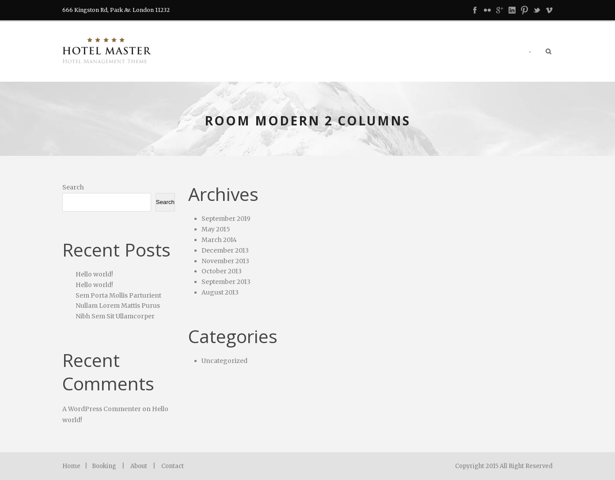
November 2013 (225, 261)
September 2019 (226, 219)
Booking (104, 466)
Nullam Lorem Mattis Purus (118, 306)
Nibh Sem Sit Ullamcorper (115, 316)
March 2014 (219, 240)
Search (73, 187)
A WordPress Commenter (101, 409)
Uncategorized (224, 361)
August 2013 (220, 292)
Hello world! (94, 274)
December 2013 (225, 250)
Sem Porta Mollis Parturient (118, 295)
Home (71, 466)
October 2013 (221, 271)
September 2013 (226, 282)
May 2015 (215, 229)
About (138, 466)
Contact (172, 466)
